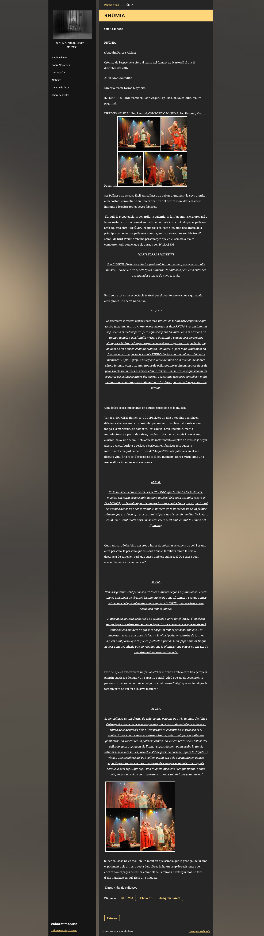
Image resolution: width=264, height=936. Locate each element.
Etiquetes (110, 898)
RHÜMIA (127, 898)
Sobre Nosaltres (61, 65)
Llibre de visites (60, 95)
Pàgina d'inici (59, 57)
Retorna (112, 918)
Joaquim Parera (169, 898)
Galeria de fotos (60, 87)
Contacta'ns (59, 72)
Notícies (56, 80)
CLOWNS (146, 898)
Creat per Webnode (199, 931)
